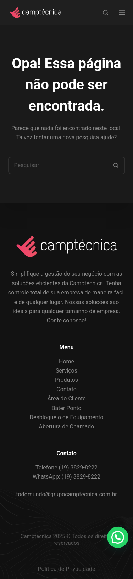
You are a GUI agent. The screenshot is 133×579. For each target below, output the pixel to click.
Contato (66, 389)
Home (66, 361)
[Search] (105, 12)
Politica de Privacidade (66, 569)
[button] (117, 537)
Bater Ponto (67, 408)
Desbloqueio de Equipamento (66, 417)
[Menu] (122, 12)
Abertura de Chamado (66, 426)
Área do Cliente (66, 398)
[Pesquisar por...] (57, 165)
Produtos (66, 379)
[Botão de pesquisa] (116, 165)
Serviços (66, 370)
